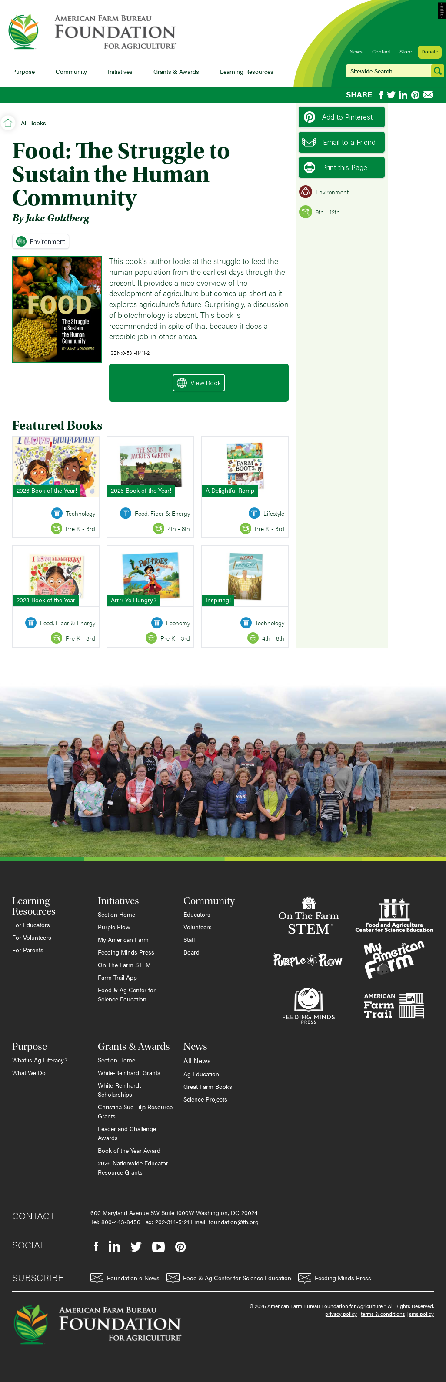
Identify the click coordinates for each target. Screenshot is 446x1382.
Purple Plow (114, 926)
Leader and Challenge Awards (127, 1133)
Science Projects (205, 1099)
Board (191, 952)
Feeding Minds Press (126, 952)
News (356, 51)
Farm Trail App (117, 977)
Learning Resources (246, 71)
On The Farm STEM (124, 964)
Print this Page (335, 167)
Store (405, 51)
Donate (429, 51)
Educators (196, 914)
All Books (33, 122)
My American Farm (123, 939)
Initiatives (120, 71)
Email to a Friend (339, 142)
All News (197, 1060)
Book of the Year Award (129, 1150)
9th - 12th (319, 211)
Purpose (23, 71)
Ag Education (201, 1073)
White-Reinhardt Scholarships (119, 1089)
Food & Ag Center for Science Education (127, 994)
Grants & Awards (176, 71)
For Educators (31, 924)
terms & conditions (383, 1314)
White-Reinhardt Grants (129, 1072)
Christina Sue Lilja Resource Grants (135, 1111)
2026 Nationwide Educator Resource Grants (133, 1167)
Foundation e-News (125, 1278)
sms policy (421, 1314)
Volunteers (197, 926)
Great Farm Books (207, 1086)
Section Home (116, 914)
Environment (40, 241)
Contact (381, 51)
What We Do (29, 1072)
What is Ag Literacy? (39, 1059)
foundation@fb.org (234, 1221)
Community (71, 71)
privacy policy (341, 1314)
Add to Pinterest (338, 117)
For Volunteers (31, 937)
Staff (189, 939)
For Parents (27, 949)
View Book (199, 383)
